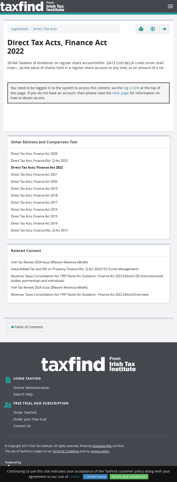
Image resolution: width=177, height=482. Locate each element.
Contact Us (22, 425)
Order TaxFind (24, 412)
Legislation (19, 28)
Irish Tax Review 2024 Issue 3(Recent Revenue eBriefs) (49, 262)
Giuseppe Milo (102, 446)
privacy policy (100, 451)
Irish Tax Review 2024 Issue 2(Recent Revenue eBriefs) (49, 287)
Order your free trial (29, 419)
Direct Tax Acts (45, 28)
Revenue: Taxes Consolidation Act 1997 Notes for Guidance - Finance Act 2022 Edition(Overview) (80, 294)
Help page (120, 93)
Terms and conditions (129, 476)
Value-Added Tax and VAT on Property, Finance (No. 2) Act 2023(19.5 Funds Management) (75, 269)
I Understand (95, 476)
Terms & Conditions (66, 451)
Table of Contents (26, 327)
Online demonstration (31, 387)
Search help (23, 394)
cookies (75, 476)
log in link (131, 88)
